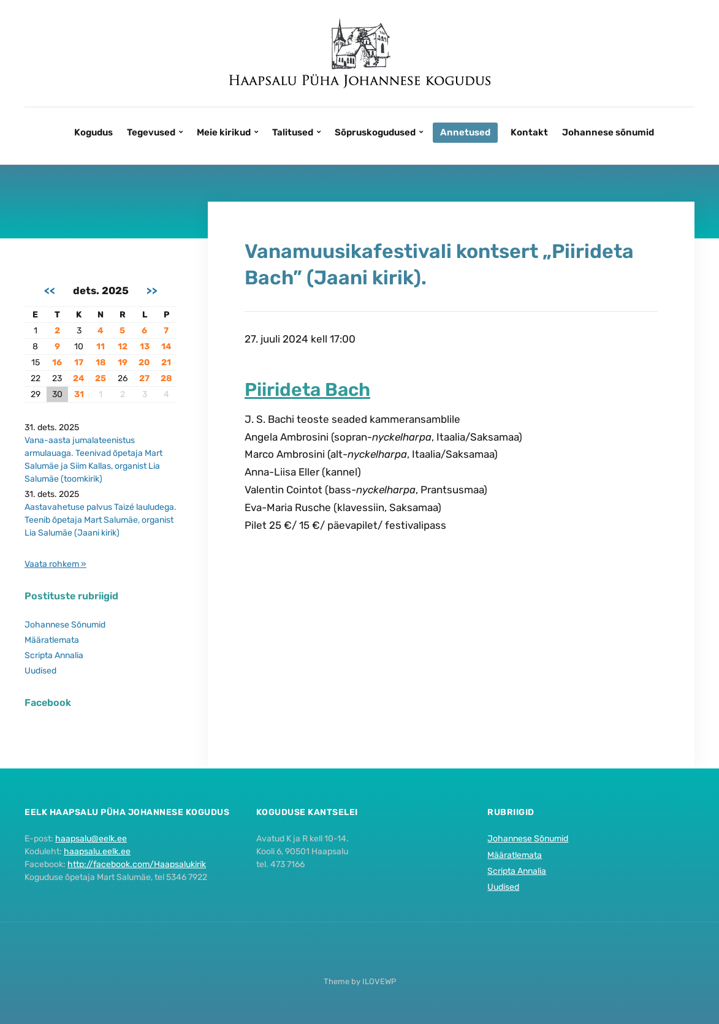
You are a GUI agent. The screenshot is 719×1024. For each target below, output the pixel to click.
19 (122, 362)
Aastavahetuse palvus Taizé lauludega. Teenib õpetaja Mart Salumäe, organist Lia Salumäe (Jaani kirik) (101, 520)
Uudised (40, 671)
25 (100, 378)
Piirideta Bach (307, 390)
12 (122, 346)
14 (166, 346)
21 (166, 362)
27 (144, 378)
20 (144, 362)
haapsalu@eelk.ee (91, 838)
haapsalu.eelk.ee (97, 851)
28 (166, 378)
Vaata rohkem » (55, 564)
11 (100, 346)
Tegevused (151, 132)
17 (78, 362)
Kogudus (93, 132)
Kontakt (529, 132)
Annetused (465, 132)
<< (49, 290)
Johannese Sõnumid (65, 625)
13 (145, 346)
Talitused (292, 132)
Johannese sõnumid (608, 132)
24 (79, 378)
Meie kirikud (224, 132)
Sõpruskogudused (375, 132)
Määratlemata (52, 640)
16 (57, 362)
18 (100, 362)
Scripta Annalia (54, 655)
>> (152, 290)
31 (79, 394)
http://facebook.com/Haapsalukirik (136, 864)
